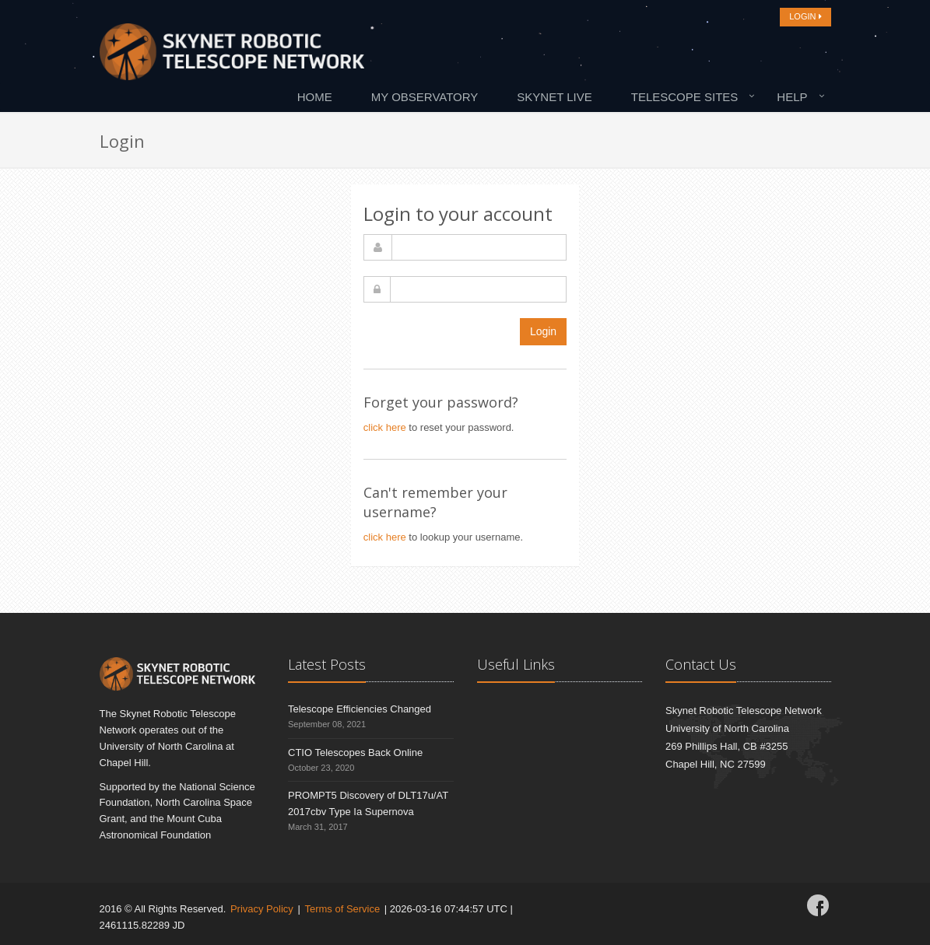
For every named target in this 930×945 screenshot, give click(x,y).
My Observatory (425, 96)
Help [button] (792, 96)
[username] (479, 247)
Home (314, 96)
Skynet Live (554, 96)
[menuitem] (319, 96)
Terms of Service (342, 909)
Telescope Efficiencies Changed (359, 709)
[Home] (232, 56)
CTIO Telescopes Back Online (355, 752)
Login (543, 331)
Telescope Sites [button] (685, 96)
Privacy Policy (261, 909)
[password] (478, 289)
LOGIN (805, 16)
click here (384, 427)
